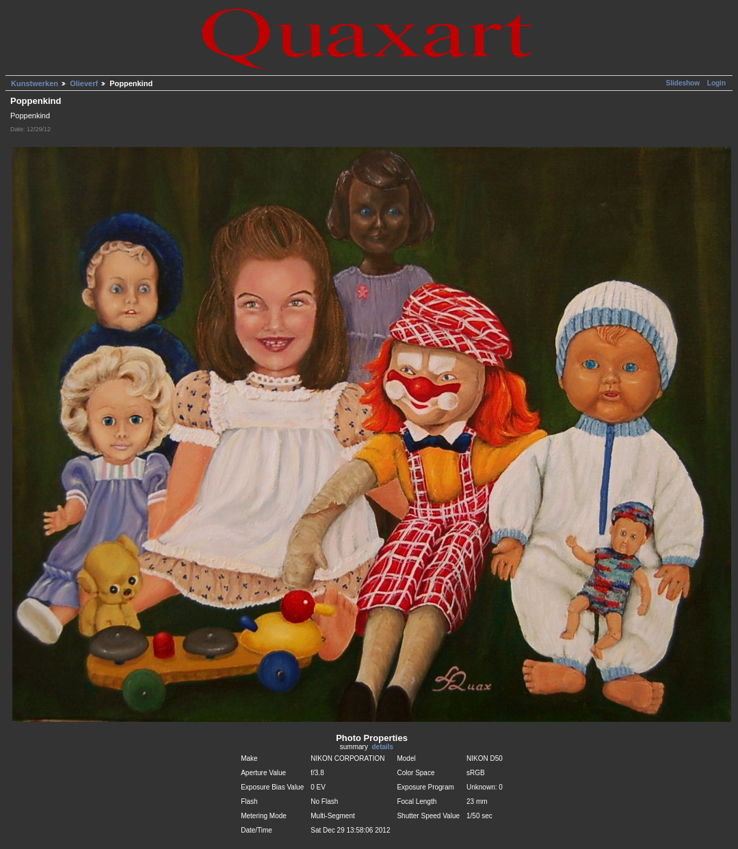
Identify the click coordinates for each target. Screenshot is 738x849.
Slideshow (684, 83)
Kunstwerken (34, 83)
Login (716, 83)
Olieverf (84, 83)
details (382, 747)
